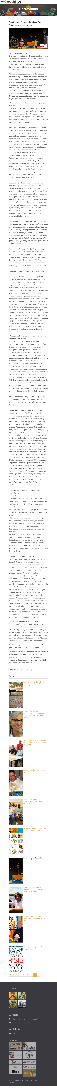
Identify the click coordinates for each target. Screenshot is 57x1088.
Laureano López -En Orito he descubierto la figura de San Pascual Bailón (33, 684)
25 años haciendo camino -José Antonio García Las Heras (34, 830)
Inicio (16, 12)
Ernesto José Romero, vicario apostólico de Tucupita (34, 771)
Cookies (11, 1083)
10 (27, 975)
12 (34, 975)
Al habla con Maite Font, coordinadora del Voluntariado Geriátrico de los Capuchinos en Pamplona (35, 714)
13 (38, 975)
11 (30, 975)
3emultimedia (25, 1081)
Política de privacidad (37, 1081)
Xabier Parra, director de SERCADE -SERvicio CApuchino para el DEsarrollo (34, 889)
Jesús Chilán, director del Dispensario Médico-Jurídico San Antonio (33, 801)
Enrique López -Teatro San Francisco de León (33, 859)
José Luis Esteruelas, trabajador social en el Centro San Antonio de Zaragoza (34, 743)
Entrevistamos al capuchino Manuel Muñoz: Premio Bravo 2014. (34, 919)
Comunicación (26, 12)
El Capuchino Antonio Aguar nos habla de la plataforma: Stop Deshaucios (35, 948)
